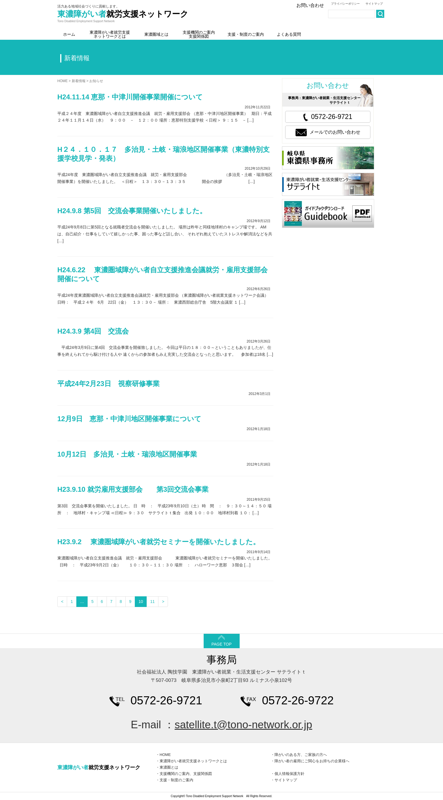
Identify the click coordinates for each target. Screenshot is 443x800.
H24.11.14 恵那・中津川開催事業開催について (130, 97)
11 (152, 601)
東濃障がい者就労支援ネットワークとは (110, 34)
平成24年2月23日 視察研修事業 (108, 383)
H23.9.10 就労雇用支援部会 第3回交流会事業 (133, 489)
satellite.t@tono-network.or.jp (243, 725)
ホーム (69, 34)
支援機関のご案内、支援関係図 (186, 773)
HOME (62, 81)
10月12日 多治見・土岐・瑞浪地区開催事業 (127, 454)
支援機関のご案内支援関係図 (199, 34)
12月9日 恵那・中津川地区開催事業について (129, 419)
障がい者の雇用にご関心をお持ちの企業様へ (311, 761)
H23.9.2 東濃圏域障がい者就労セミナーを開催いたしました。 (158, 542)
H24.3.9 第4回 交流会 (93, 331)
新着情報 (79, 81)
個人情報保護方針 (289, 773)
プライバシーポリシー (345, 3)
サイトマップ (374, 3)
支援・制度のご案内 (246, 34)
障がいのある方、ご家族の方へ (300, 754)
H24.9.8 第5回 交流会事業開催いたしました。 (132, 211)
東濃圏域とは (156, 34)
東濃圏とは (169, 767)
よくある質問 (289, 34)
